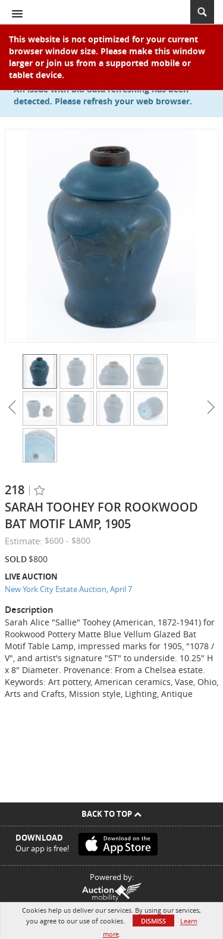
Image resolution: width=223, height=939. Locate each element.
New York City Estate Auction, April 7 (68, 589)
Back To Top (111, 813)
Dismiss (153, 920)
